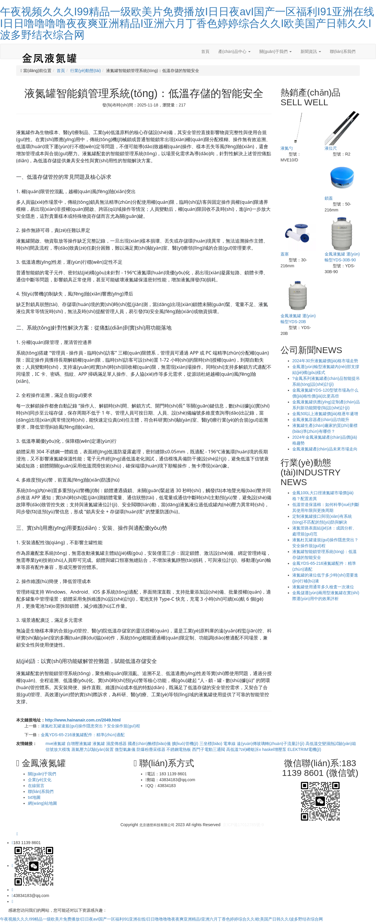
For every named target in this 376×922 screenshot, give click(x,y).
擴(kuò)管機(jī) (185, 743)
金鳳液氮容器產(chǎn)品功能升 (320, 419)
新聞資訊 (311, 51)
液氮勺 (287, 148)
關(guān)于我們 (275, 51)
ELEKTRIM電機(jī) (304, 749)
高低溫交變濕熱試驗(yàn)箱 (331, 743)
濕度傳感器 (117, 743)
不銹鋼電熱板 (179, 749)
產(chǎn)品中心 (234, 51)
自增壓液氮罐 (80, 743)
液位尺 (331, 148)
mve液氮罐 (56, 743)
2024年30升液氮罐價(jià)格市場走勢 (325, 360)
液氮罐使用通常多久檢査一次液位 (323, 586)
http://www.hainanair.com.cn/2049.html (83, 720)
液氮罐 (99, 743)
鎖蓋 (329, 198)
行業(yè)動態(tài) (85, 70)
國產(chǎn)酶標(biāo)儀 (150, 743)
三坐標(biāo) (211, 743)
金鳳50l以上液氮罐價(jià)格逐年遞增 (325, 413)
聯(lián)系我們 (342, 51)
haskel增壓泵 (274, 749)
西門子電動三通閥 (209, 749)
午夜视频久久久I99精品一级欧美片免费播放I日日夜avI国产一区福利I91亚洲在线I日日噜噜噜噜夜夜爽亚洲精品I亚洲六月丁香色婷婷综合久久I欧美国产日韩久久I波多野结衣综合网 (187, 23)
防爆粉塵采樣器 (152, 749)
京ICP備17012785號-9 (243, 824)
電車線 (230, 743)
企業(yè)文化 (39, 779)
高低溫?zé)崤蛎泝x (244, 749)
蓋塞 (285, 254)
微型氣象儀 (126, 749)
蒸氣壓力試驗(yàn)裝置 (93, 749)
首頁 (205, 51)
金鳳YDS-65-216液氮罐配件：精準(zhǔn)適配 (83, 734)
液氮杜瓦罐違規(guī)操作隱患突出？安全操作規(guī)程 (90, 726)
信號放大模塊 (58, 749)
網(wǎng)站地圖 (42, 803)
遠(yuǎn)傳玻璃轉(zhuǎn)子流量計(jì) (271, 743)
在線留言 (36, 785)
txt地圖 (34, 797)
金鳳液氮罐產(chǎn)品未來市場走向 (324, 449)
